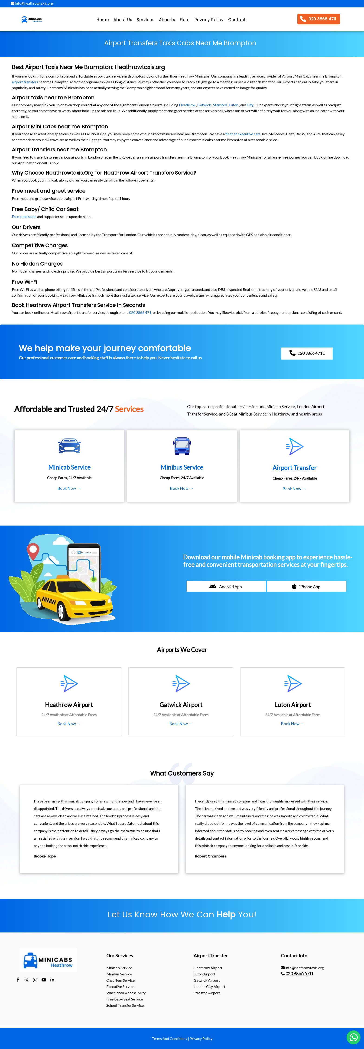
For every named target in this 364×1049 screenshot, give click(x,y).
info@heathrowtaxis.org (32, 3)
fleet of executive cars (242, 134)
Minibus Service (119, 974)
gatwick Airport (207, 980)
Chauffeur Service (120, 980)
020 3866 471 (140, 312)
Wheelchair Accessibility (126, 993)
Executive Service (120, 986)
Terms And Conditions (169, 1038)
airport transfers (25, 82)
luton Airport (204, 974)
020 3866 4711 (299, 973)
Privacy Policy (201, 1038)
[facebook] (18, 980)
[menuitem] (102, 21)
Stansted (220, 105)
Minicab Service (119, 967)
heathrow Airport (208, 967)
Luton (233, 105)
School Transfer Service (125, 1005)
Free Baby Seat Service (124, 999)
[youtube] (43, 980)
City (250, 105)
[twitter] (26, 980)
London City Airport (209, 986)
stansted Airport (207, 993)
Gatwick (204, 105)
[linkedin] (52, 980)
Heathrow (187, 105)
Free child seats (24, 216)
